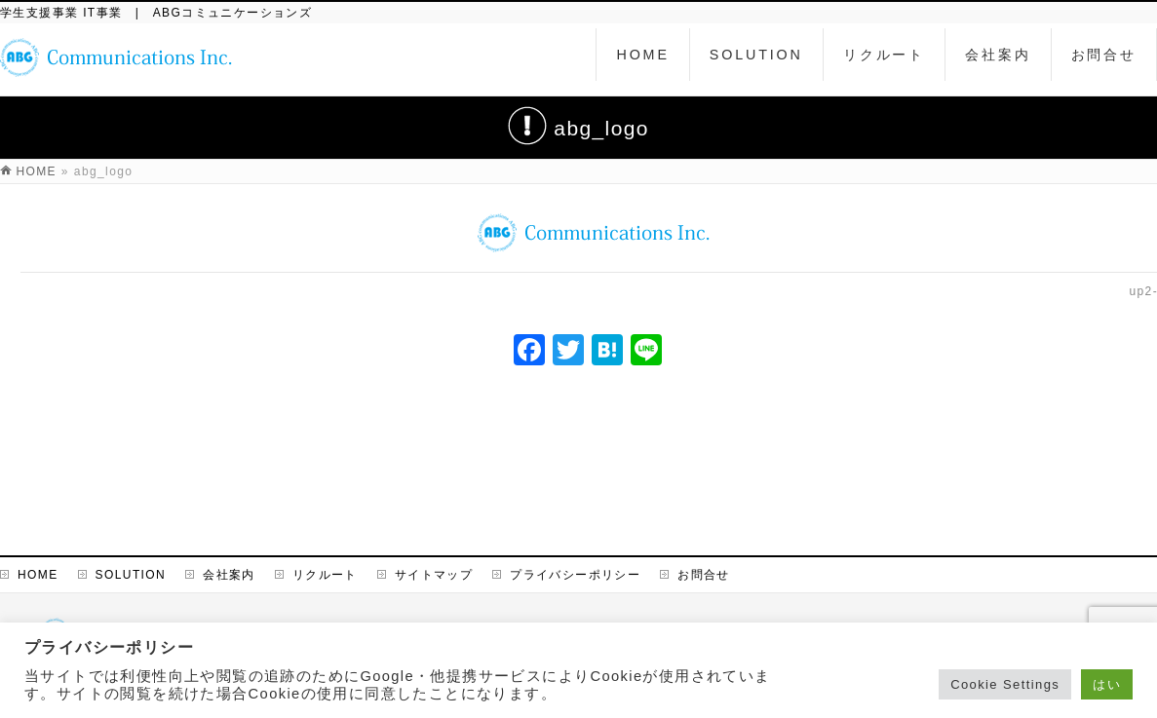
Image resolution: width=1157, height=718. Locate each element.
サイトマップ (434, 575)
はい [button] (1107, 684)
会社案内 (229, 575)
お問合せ (703, 575)
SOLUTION (131, 575)
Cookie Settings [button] (1005, 684)
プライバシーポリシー (575, 575)
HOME (38, 575)
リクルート (325, 575)
